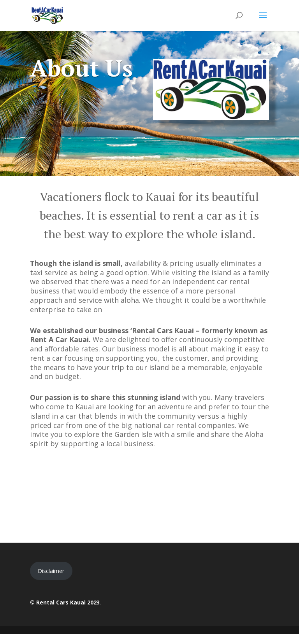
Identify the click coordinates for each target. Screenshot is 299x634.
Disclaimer (51, 571)
